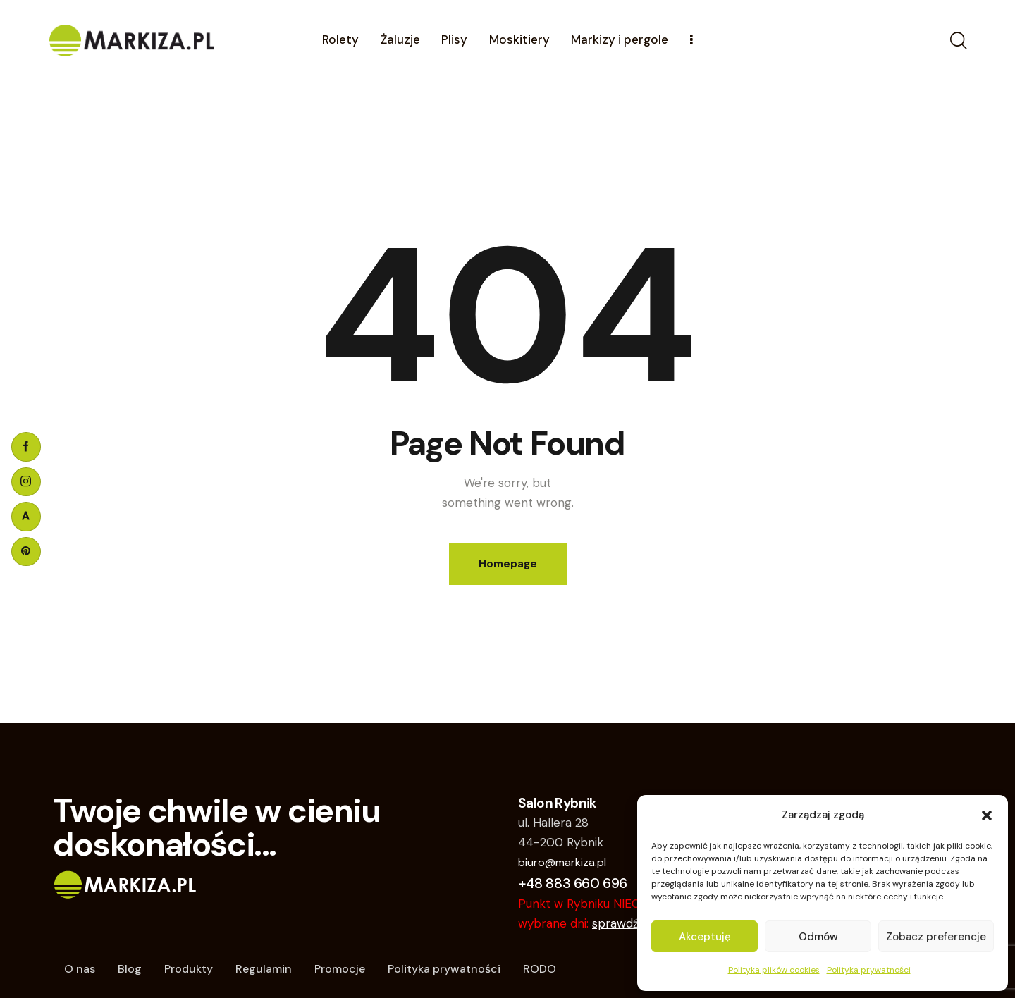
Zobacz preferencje (936, 937)
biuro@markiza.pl (562, 862)
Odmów (818, 937)
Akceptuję (705, 937)
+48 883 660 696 (572, 883)
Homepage (508, 564)
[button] (987, 815)
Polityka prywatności (869, 969)
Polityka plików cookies (774, 969)
